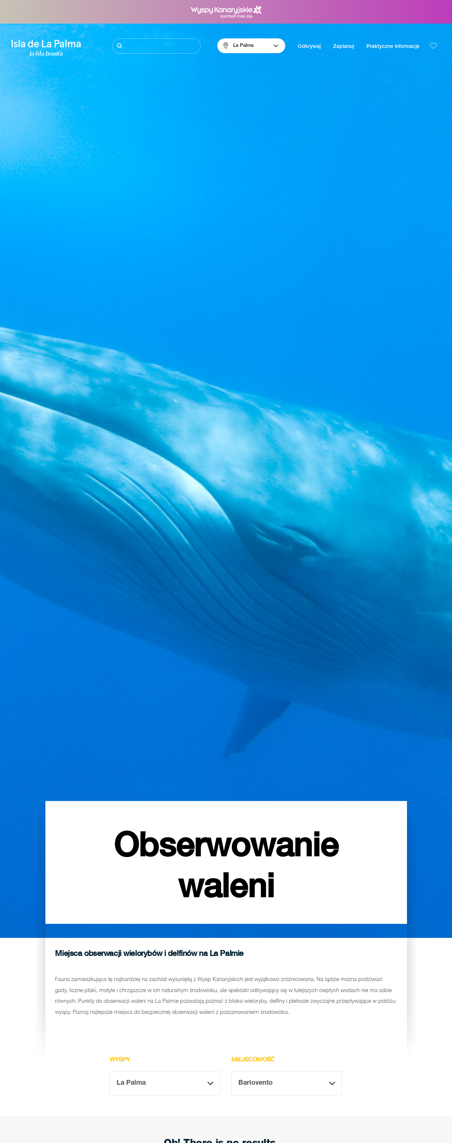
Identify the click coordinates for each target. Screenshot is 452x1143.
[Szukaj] (156, 45)
